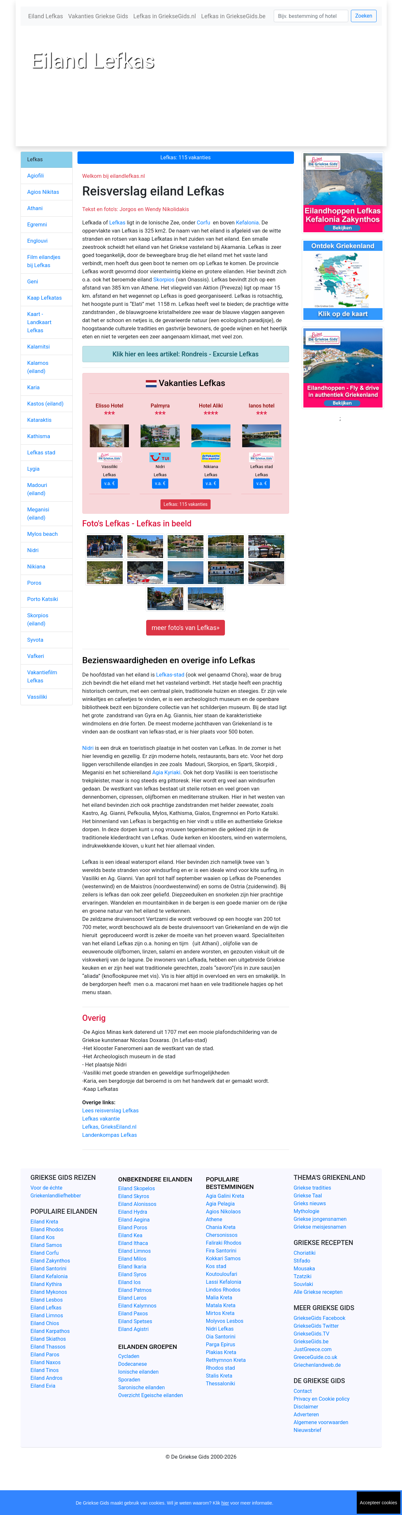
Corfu (203, 223)
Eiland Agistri (133, 1329)
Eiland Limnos (47, 1315)
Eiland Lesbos (47, 1300)
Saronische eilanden (141, 1387)
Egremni (37, 225)
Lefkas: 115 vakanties (185, 157)
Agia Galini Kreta (225, 1196)
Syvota (35, 640)
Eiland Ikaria (132, 1267)
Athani (35, 208)
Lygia (33, 469)
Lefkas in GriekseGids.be (233, 16)
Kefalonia (247, 223)
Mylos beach (42, 534)
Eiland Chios (45, 1323)
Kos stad (216, 1266)
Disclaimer (306, 1407)
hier (225, 1503)
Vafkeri (35, 656)
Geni (32, 282)
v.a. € (109, 483)
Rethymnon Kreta (226, 1360)
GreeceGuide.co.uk (315, 1357)
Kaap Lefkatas (44, 298)
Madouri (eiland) (37, 489)
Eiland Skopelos (136, 1188)
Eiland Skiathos (48, 1339)
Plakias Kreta (221, 1352)
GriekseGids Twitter (316, 1326)
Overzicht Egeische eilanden (150, 1395)
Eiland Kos (43, 1237)
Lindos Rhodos (223, 1290)
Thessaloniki (220, 1383)
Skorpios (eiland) (38, 619)
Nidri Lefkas (220, 1329)
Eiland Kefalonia (49, 1276)
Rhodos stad (220, 1368)
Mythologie (306, 1211)
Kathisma (38, 436)
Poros (34, 583)
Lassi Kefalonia (224, 1282)
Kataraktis (39, 420)
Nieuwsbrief (307, 1430)
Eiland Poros (132, 1227)
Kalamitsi (38, 347)
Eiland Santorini (49, 1268)
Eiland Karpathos (50, 1331)
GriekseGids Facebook (319, 1318)
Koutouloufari (221, 1274)
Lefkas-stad (170, 675)
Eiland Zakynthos (50, 1261)
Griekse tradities (312, 1188)
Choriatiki (305, 1253)
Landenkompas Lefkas (109, 1135)
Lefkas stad (41, 453)
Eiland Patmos (135, 1290)
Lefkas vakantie (101, 1119)
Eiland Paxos (133, 1313)
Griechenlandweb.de (317, 1365)
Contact (303, 1391)
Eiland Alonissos (137, 1204)
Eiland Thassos (48, 1347)
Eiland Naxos (46, 1362)
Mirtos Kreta (220, 1313)
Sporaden (129, 1380)
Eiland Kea (130, 1235)
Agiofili (35, 176)
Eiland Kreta (44, 1222)
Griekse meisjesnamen (320, 1227)
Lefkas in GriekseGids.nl (164, 16)
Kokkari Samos (223, 1258)
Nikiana (36, 567)
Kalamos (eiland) (38, 367)
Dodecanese (132, 1364)
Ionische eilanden (138, 1372)
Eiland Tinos (45, 1370)
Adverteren (306, 1414)
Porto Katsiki (42, 599)
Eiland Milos (132, 1259)
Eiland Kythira (46, 1284)
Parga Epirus (220, 1344)
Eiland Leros (132, 1298)
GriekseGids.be (311, 1341)
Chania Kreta (221, 1227)
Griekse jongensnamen (320, 1219)
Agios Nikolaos (223, 1211)
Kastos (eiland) (45, 404)
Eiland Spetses (135, 1321)
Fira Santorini (221, 1251)
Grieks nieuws (310, 1203)
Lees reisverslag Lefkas (110, 1111)
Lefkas (117, 223)
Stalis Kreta (219, 1376)
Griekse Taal (308, 1196)
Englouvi (37, 241)
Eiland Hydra (132, 1212)
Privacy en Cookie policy (322, 1399)
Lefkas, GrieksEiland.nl (109, 1127)
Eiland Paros (45, 1354)
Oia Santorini (221, 1337)
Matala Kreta (221, 1305)
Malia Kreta (219, 1297)
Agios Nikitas (43, 192)
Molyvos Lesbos (224, 1321)
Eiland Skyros (133, 1196)
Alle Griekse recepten (318, 1292)
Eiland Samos (46, 1245)
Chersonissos (222, 1235)
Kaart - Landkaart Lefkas (39, 322)
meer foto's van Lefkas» (186, 628)
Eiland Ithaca (133, 1243)
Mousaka (304, 1268)
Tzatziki (303, 1276)
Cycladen (128, 1356)
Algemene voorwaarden (321, 1422)
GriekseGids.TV (311, 1334)
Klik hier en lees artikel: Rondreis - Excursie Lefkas (185, 354)
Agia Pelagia (220, 1204)
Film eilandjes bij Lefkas (44, 261)
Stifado (302, 1261)
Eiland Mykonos (49, 1292)
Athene (214, 1219)
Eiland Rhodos (47, 1229)
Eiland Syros (132, 1274)
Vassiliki (37, 697)
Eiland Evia (43, 1386)
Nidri (88, 748)
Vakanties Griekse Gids (98, 16)
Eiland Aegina (134, 1220)
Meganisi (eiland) (38, 514)
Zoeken (363, 16)
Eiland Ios (129, 1282)
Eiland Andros (46, 1378)
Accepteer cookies (378, 1502)
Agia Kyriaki (166, 772)
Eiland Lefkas (45, 16)
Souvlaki (303, 1284)
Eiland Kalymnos (137, 1306)
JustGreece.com (313, 1349)
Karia (33, 387)
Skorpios (163, 280)
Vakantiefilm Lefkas (42, 676)
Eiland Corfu (45, 1253)
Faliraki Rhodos (224, 1243)
